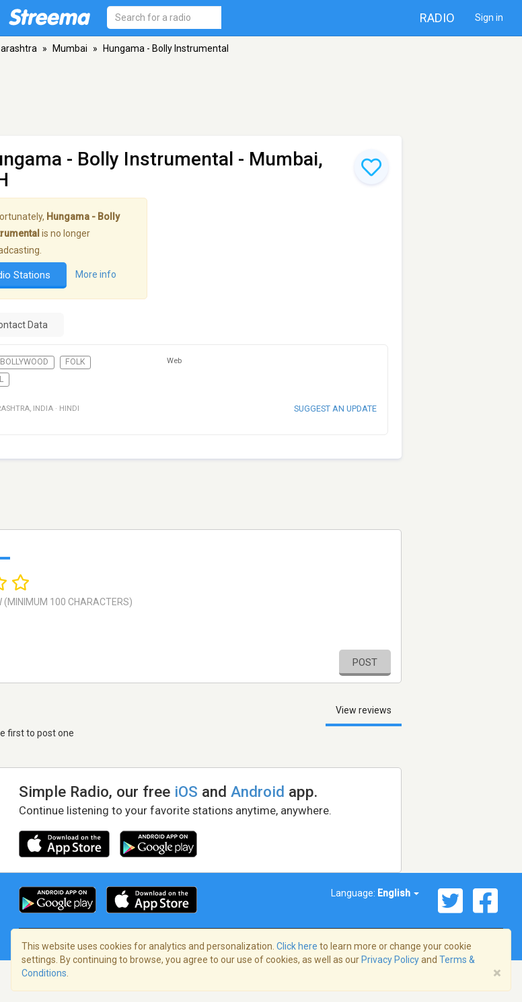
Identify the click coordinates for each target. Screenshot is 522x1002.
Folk (75, 362)
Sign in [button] (489, 17)
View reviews (364, 710)
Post (364, 662)
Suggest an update (335, 408)
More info (95, 274)
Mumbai (69, 48)
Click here (297, 946)
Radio (437, 18)
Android (258, 791)
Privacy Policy (390, 959)
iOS (186, 791)
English (398, 893)
